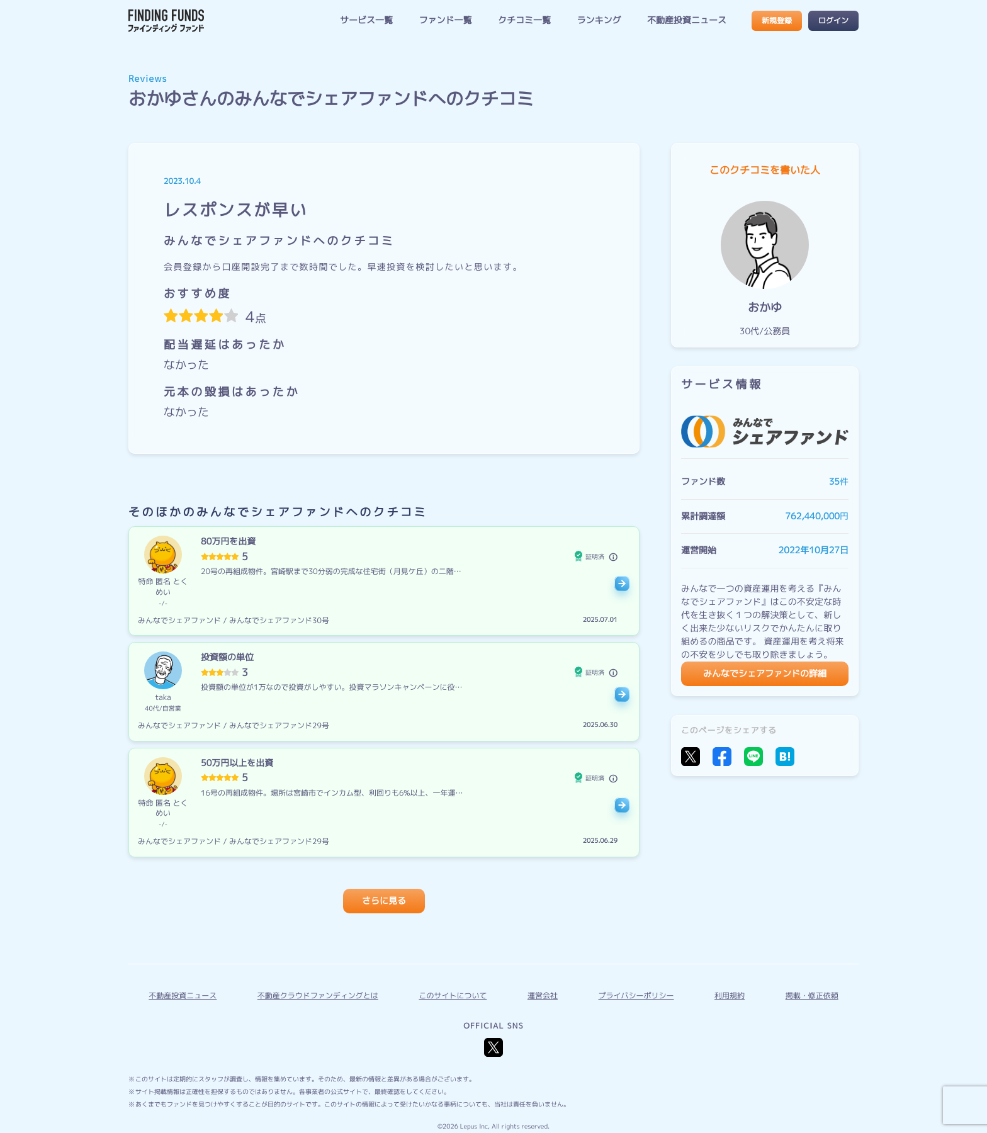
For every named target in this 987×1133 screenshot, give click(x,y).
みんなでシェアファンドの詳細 (764, 674)
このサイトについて (453, 995)
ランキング (599, 20)
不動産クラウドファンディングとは (317, 995)
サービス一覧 (366, 20)
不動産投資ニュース (686, 20)
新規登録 (777, 20)
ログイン (833, 20)
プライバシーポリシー (636, 995)
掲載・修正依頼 (812, 995)
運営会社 (542, 995)
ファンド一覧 (445, 20)
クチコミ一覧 (524, 20)
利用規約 (729, 995)
